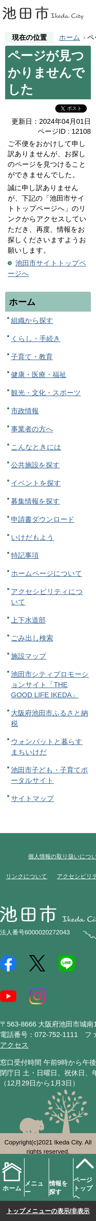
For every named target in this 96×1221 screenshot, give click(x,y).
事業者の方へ (32, 429)
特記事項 (25, 555)
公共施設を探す (35, 465)
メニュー (34, 1187)
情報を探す (58, 1187)
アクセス (14, 1045)
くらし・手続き (35, 339)
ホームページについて (46, 573)
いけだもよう (32, 537)
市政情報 (25, 411)
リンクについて (26, 876)
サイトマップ (32, 798)
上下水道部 (28, 620)
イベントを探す (36, 483)
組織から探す (32, 320)
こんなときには (36, 447)
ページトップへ (83, 1177)
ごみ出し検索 (32, 638)
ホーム (69, 37)
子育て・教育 (32, 357)
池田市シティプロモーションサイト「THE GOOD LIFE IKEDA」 (50, 684)
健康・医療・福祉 (38, 374)
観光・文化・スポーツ (46, 393)
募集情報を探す (35, 501)
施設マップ (28, 656)
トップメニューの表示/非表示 (48, 1210)
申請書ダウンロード (42, 519)
